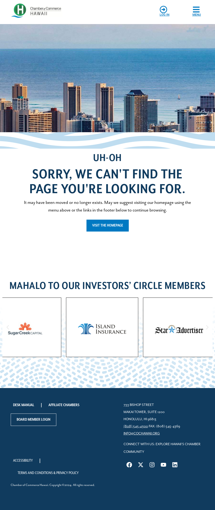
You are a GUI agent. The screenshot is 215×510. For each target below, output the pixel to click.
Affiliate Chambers (63, 405)
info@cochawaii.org (142, 433)
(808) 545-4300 (136, 426)
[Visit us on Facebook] (129, 464)
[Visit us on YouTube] (163, 464)
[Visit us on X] (140, 464)
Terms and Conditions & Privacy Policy (48, 473)
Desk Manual (23, 405)
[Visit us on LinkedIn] (175, 464)
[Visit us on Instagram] (152, 464)
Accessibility (23, 460)
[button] (8, 327)
